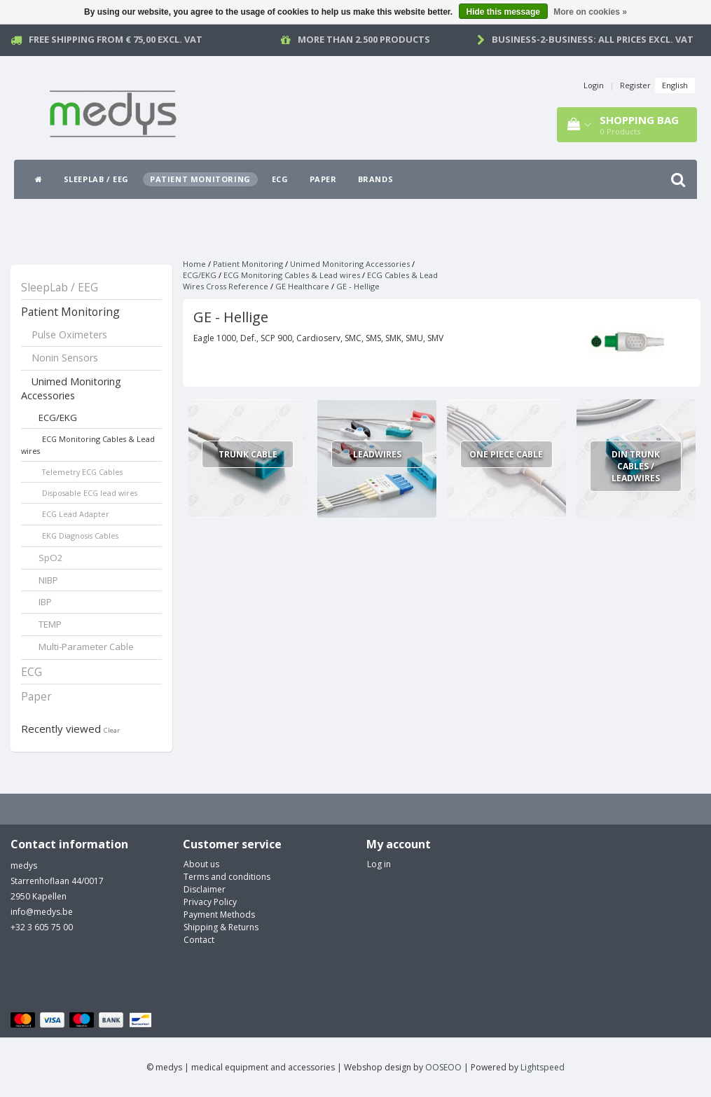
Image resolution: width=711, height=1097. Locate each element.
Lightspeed (542, 1067)
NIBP (48, 580)
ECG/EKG (58, 417)
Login (594, 85)
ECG (280, 179)
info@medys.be (42, 912)
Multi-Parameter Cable (86, 646)
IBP (45, 601)
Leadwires (377, 454)
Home (194, 263)
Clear (112, 730)
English (675, 85)
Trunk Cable (248, 454)
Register (635, 85)
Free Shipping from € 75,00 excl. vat (115, 39)
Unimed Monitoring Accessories (71, 389)
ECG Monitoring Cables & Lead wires (88, 445)
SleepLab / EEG (96, 179)
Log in (379, 864)
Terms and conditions (227, 877)
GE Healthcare (302, 286)
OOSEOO (443, 1067)
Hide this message (503, 12)
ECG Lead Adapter (75, 514)
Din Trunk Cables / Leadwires (636, 466)
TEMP (50, 624)
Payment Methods (219, 914)
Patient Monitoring (200, 179)
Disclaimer (205, 889)
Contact (199, 940)
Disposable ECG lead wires (89, 493)
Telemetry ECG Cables (82, 472)
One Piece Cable (506, 454)
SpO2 (51, 557)
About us (201, 864)
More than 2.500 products (364, 39)
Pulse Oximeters (69, 334)
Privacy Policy (210, 902)
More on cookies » (590, 12)
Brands (376, 179)
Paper (323, 179)
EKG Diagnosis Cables (80, 535)
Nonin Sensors (65, 357)
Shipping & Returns (221, 927)
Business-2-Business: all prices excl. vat (592, 39)
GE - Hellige (358, 286)
